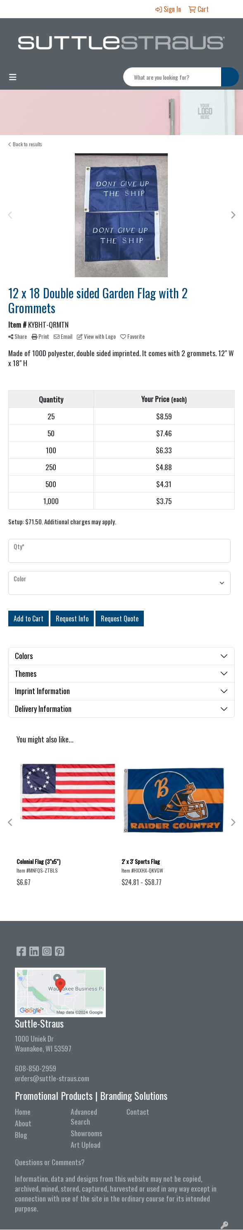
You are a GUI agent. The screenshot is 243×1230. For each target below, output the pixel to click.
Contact (137, 1111)
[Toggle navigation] (12, 77)
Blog (21, 1134)
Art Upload (85, 1144)
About (23, 1123)
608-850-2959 (35, 1068)
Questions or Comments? (50, 1161)
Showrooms (86, 1133)
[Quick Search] (172, 76)
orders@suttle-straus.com (52, 1078)
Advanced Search (84, 1116)
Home (23, 1111)
